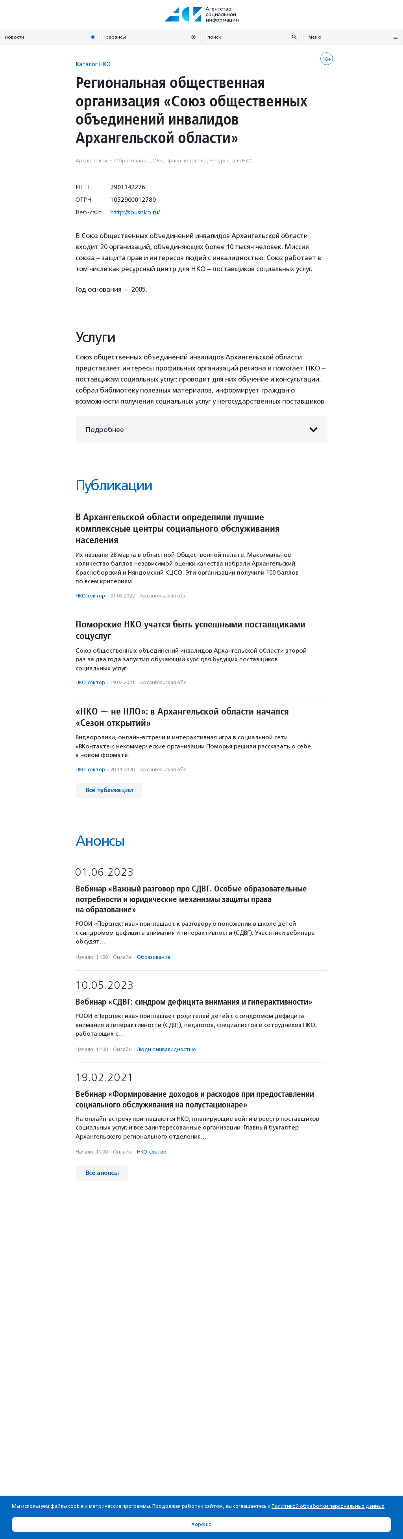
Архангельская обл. (164, 596)
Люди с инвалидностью (166, 1049)
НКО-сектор (90, 596)
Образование (153, 957)
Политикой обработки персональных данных (328, 1506)
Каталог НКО (93, 64)
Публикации (114, 485)
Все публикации (109, 790)
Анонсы (100, 840)
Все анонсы (101, 1173)
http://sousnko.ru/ (135, 212)
